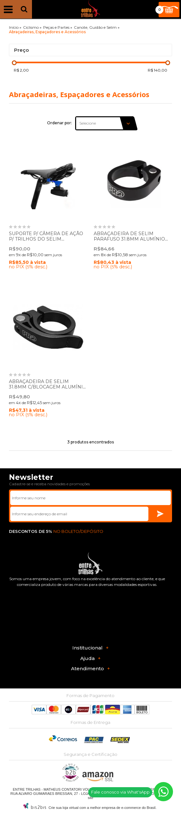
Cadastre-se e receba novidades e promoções (49, 483)
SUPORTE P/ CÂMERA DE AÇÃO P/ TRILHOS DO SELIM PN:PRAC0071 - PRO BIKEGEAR (46, 239)
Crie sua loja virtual (64, 808)
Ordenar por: (59, 122)
